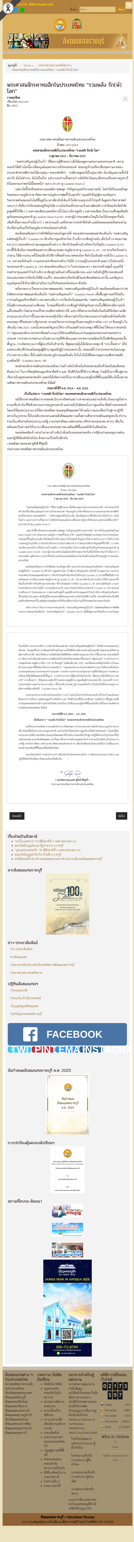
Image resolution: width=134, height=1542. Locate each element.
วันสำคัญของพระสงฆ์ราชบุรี (26, 1014)
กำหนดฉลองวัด (19, 990)
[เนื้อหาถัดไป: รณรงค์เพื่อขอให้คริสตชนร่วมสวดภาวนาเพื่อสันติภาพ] (121, 816)
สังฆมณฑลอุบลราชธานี (18, 1428)
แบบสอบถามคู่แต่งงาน (82, 1384)
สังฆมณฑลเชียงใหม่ (16, 1401)
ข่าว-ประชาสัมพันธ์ (21, 949)
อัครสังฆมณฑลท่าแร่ (16, 1419)
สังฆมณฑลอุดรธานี (16, 1433)
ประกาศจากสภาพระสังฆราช (26, 972)
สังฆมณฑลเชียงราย (16, 1406)
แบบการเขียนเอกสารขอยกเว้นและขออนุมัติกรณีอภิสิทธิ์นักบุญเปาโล (82, 1504)
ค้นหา (121, 9)
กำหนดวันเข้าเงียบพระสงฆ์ (25, 998)
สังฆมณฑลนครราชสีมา (18, 1424)
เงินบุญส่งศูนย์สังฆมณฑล (24, 1006)
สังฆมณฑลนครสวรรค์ (17, 1410)
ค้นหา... (74, 9)
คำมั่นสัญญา (76, 1388)
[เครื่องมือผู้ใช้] (125, 99)
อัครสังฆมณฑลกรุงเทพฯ (18, 1393)
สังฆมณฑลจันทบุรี (15, 1397)
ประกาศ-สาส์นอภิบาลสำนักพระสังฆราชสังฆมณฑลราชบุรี (42, 965)
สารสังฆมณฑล (18, 957)
